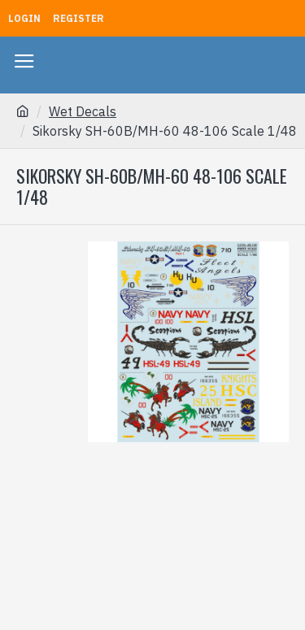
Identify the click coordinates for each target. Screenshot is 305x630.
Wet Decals (82, 111)
